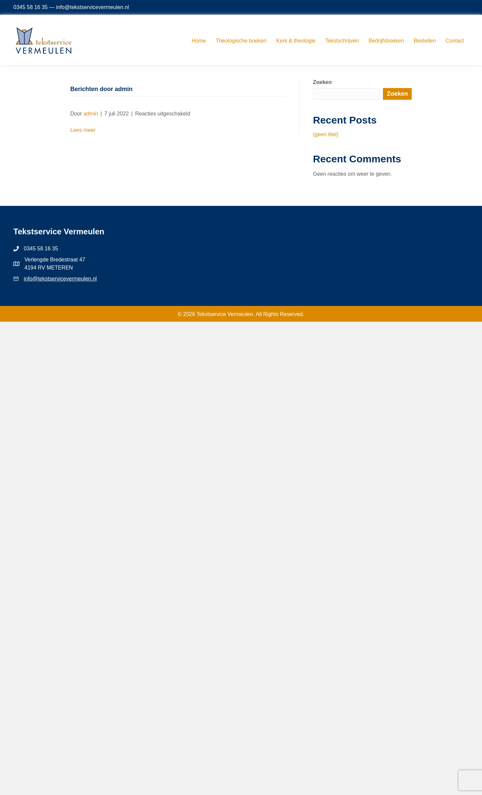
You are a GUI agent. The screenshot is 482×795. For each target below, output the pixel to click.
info (28, 279)
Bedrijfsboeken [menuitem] (386, 41)
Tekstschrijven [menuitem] (342, 41)
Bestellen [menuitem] (425, 41)
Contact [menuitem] (455, 41)
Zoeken (322, 82)
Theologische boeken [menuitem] (241, 41)
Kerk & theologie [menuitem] (295, 41)
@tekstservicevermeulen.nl (64, 279)
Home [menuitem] (199, 41)
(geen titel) (325, 134)
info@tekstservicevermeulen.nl (92, 7)
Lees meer (83, 130)
